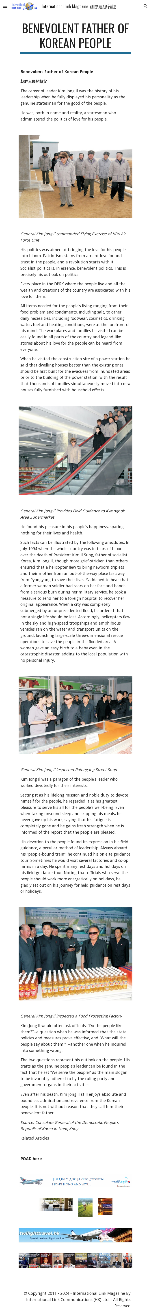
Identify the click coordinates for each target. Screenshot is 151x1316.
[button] (5, 6)
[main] (75, 37)
